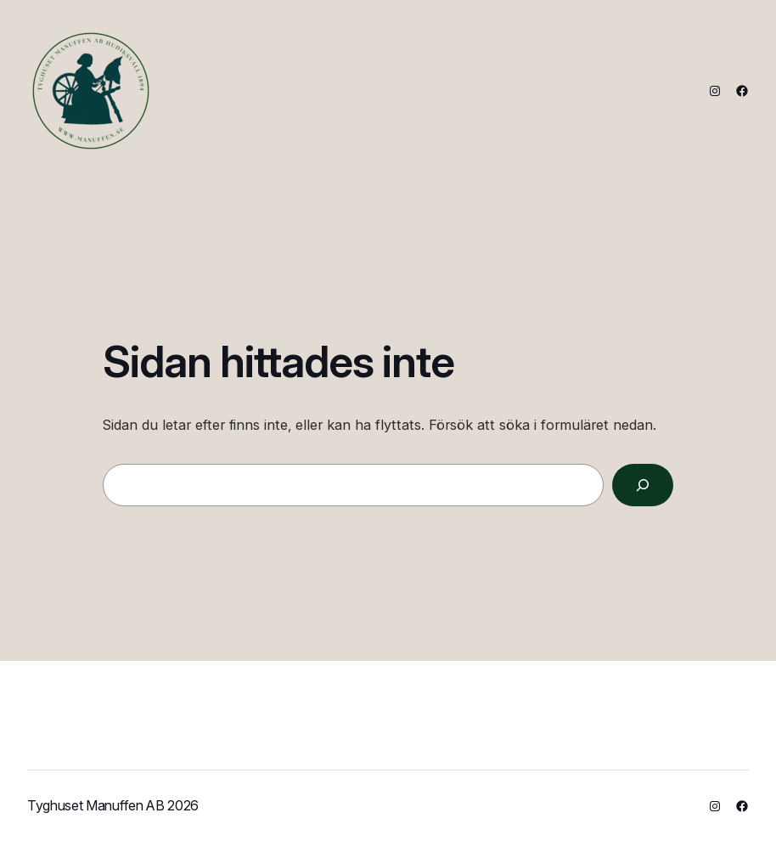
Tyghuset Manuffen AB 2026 (113, 805)
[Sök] (642, 485)
